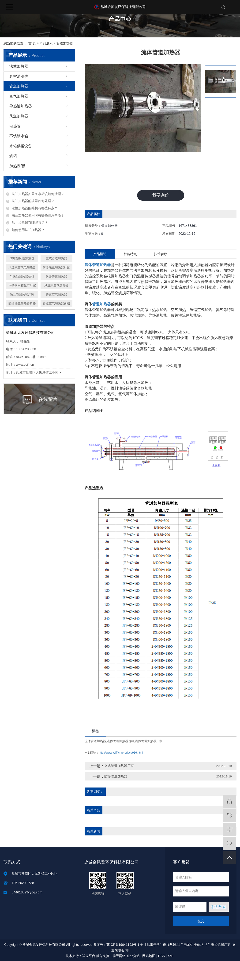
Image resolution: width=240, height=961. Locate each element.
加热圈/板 (17, 166)
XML (171, 956)
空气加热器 (18, 96)
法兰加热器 (18, 66)
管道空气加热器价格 (56, 303)
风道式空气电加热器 (22, 267)
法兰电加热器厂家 (217, 945)
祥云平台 (88, 956)
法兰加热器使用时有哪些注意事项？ (38, 215)
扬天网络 (119, 956)
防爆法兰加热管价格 (22, 303)
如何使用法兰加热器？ (28, 230)
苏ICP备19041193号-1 (122, 945)
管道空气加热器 (56, 294)
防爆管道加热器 (56, 276)
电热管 (15, 126)
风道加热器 (18, 116)
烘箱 (13, 156)
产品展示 (46, 43)
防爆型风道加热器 (22, 258)
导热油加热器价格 (22, 276)
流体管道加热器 (95, 741)
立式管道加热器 (56, 258)
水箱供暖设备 (20, 146)
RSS (161, 956)
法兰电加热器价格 (190, 945)
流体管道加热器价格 (120, 741)
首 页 (32, 43)
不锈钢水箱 (18, 136)
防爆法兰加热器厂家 (56, 267)
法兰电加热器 (166, 945)
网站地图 (148, 956)
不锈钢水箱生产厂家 (22, 285)
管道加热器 (64, 43)
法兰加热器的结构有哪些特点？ (35, 208)
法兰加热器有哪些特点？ (30, 222)
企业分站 (133, 956)
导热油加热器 (20, 106)
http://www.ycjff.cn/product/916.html (121, 752)
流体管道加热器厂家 (148, 741)
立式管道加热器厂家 (119, 766)
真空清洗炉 (18, 76)
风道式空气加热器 (56, 285)
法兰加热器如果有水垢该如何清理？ (38, 194)
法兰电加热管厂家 (22, 294)
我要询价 (160, 195)
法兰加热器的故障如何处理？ (33, 201)
